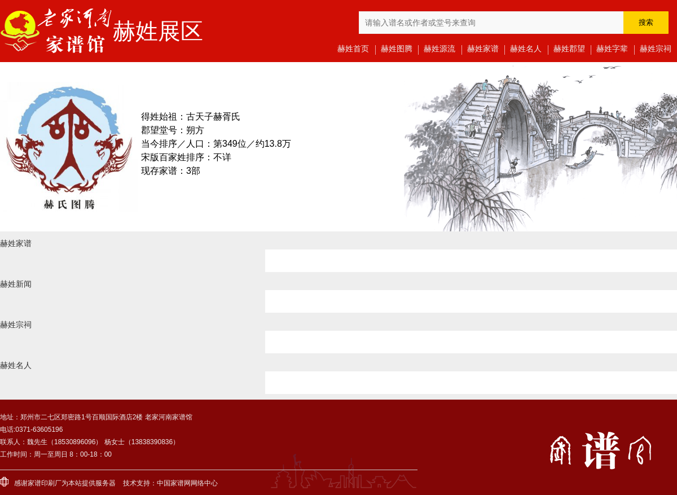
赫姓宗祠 (655, 48)
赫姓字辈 (612, 48)
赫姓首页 (353, 48)
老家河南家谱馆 (56, 31)
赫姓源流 (439, 48)
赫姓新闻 (16, 283)
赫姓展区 (158, 31)
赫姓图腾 (396, 48)
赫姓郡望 (569, 48)
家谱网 (180, 483)
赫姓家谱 (483, 48)
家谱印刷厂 (44, 483)
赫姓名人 (526, 48)
